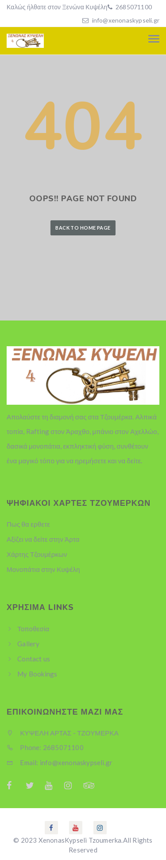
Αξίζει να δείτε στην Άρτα (43, 539)
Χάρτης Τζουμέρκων (37, 554)
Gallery (28, 644)
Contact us (33, 659)
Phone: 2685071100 (45, 747)
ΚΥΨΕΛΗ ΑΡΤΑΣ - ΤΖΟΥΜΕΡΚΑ (63, 733)
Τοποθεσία (33, 629)
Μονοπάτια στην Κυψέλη (43, 569)
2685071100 (133, 7)
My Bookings (37, 674)
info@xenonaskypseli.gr (125, 20)
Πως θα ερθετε (28, 524)
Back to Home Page (82, 228)
